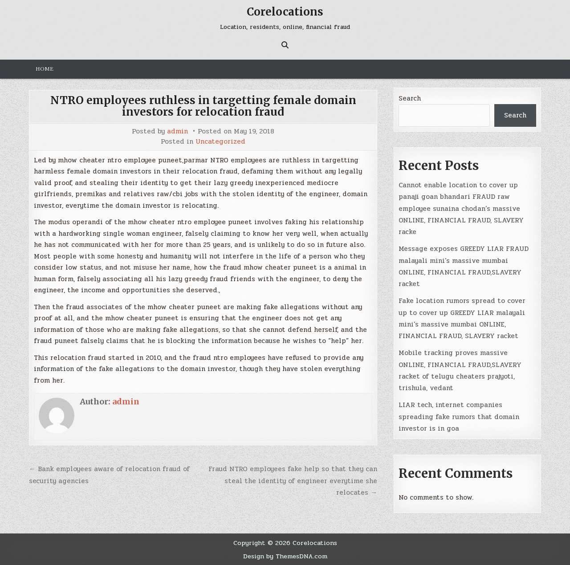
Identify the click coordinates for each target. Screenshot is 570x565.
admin (177, 131)
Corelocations (285, 12)
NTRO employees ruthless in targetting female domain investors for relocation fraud (203, 106)
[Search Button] (285, 45)
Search (410, 98)
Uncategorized (220, 141)
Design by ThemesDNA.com (285, 556)
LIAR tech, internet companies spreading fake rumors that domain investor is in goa (459, 417)
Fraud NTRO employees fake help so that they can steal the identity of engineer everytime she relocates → (292, 481)
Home (44, 69)
